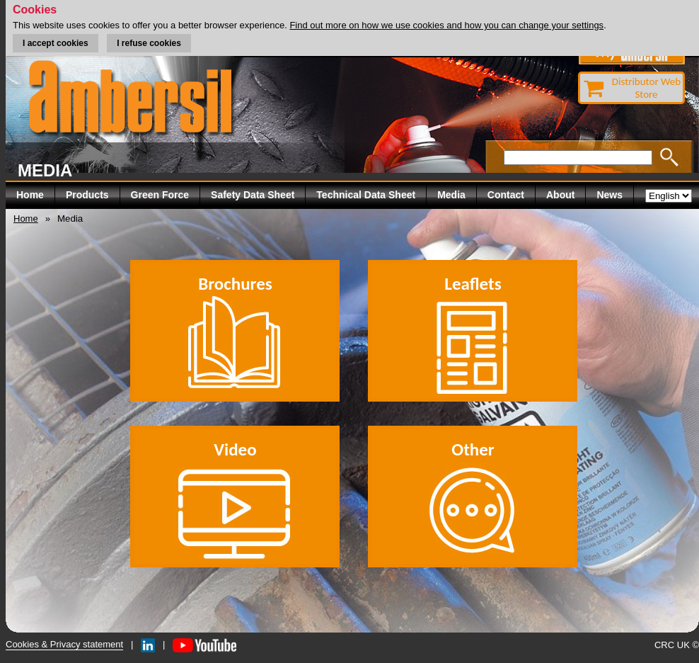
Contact (505, 194)
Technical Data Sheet (365, 194)
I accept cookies (55, 43)
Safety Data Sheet (252, 194)
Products (87, 194)
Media (451, 194)
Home (30, 194)
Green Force (160, 194)
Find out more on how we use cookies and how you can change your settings (446, 25)
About (560, 194)
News (609, 194)
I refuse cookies (149, 43)
